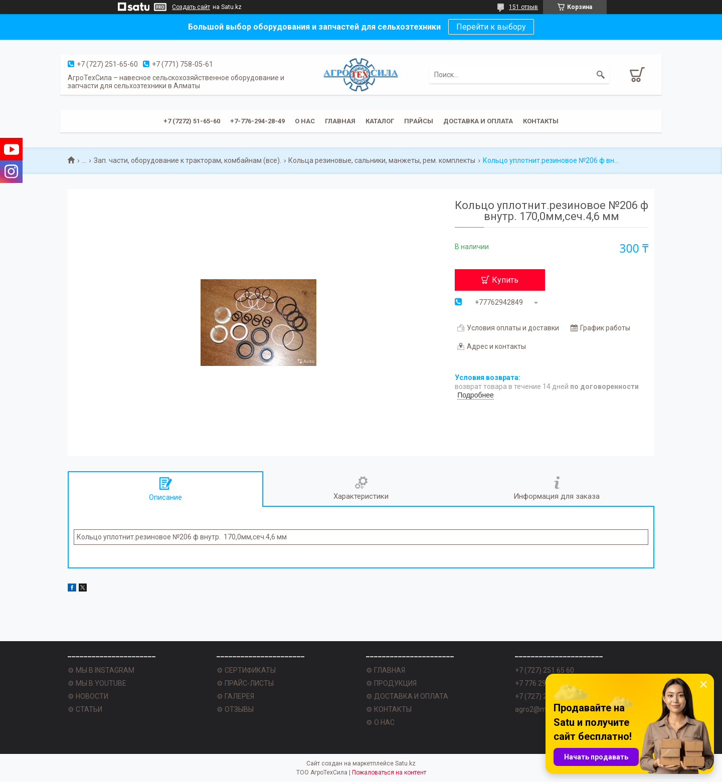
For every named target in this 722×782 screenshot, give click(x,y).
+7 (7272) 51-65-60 (191, 121)
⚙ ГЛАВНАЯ (385, 670)
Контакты (541, 121)
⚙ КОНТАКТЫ (389, 709)
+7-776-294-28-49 (257, 121)
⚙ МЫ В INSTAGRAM (101, 670)
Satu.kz (405, 763)
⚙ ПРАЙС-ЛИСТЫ (245, 683)
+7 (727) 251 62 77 (544, 696)
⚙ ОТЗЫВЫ (235, 709)
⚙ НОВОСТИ (88, 696)
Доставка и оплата (478, 121)
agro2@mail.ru (538, 709)
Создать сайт (191, 7)
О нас (305, 121)
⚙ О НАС (380, 722)
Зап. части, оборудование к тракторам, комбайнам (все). (187, 160)
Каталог (380, 121)
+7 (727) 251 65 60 (544, 670)
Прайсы (418, 121)
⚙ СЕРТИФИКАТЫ (246, 670)
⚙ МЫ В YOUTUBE (97, 683)
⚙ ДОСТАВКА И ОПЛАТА (407, 696)
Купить (505, 280)
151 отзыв (523, 7)
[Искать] (601, 75)
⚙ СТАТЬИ (85, 709)
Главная (340, 121)
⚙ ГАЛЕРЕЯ (235, 696)
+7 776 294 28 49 (542, 683)
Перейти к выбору (491, 27)
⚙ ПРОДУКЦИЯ (391, 683)
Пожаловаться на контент (389, 772)
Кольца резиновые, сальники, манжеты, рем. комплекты (381, 160)
